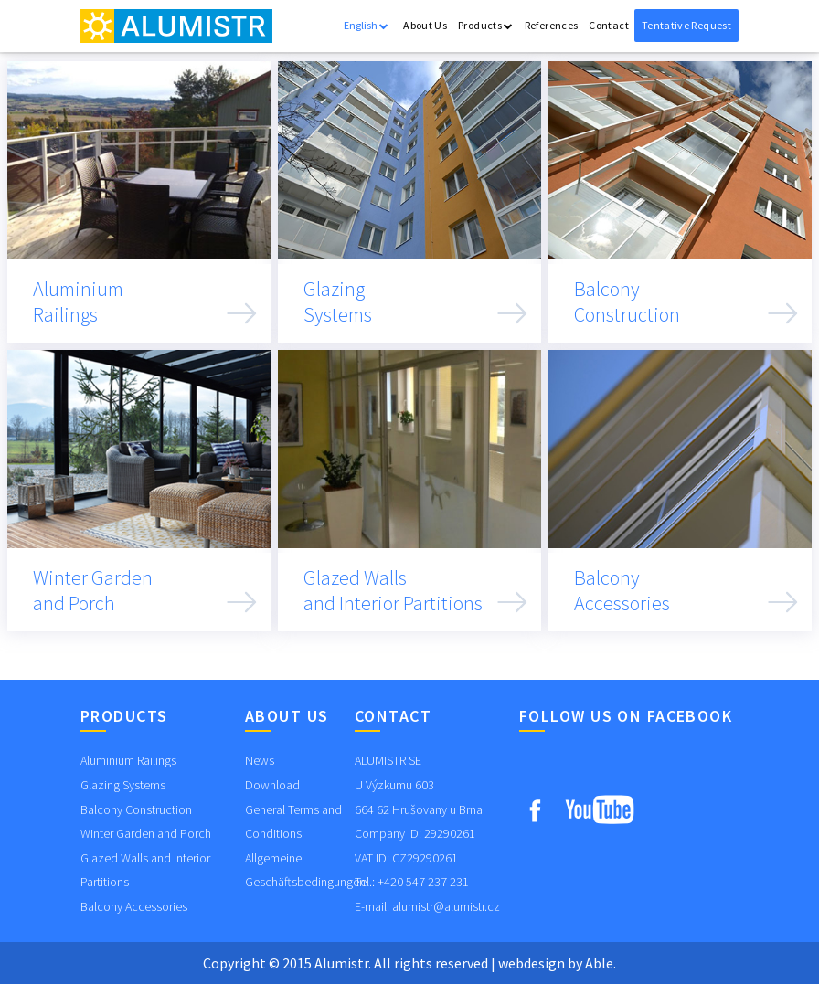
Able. (600, 963)
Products (486, 25)
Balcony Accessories (133, 906)
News (259, 760)
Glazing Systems (122, 785)
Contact (609, 25)
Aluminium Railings (128, 760)
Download (272, 785)
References (552, 25)
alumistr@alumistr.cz (446, 906)
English (366, 25)
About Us (425, 25)
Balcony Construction (136, 809)
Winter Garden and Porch (145, 833)
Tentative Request (686, 25)
